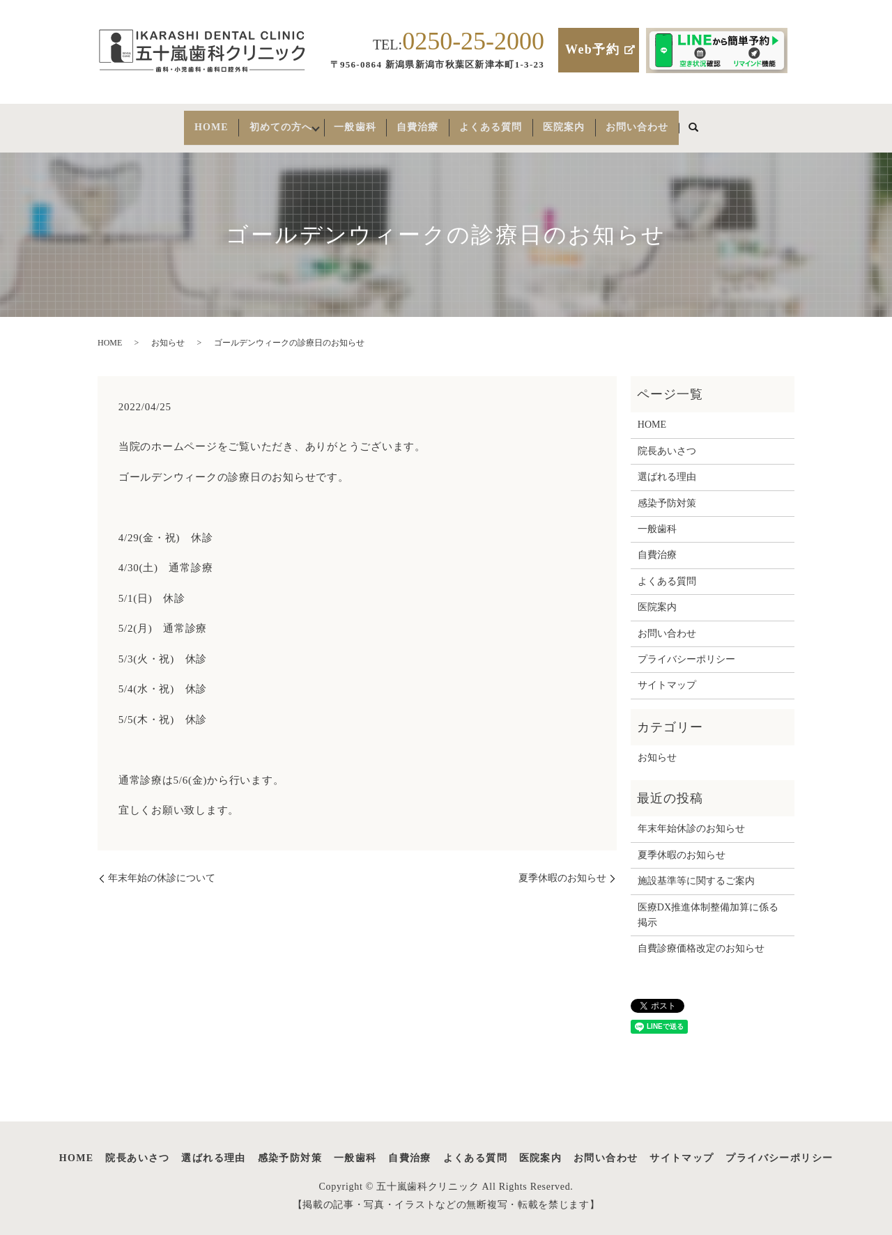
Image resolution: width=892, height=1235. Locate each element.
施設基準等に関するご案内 (696, 872)
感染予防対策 (667, 494)
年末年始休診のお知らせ (691, 820)
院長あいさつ (667, 442)
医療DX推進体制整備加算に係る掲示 (708, 906)
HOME (179, 123)
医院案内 (587, 123)
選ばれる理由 (667, 468)
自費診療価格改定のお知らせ (701, 940)
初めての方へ (261, 123)
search (730, 124)
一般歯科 (353, 123)
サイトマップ (667, 676)
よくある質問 (506, 123)
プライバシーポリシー (686, 650)
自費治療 (424, 123)
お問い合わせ (669, 123)
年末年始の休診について (161, 869)
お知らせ (168, 334)
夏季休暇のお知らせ (562, 869)
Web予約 (592, 49)
